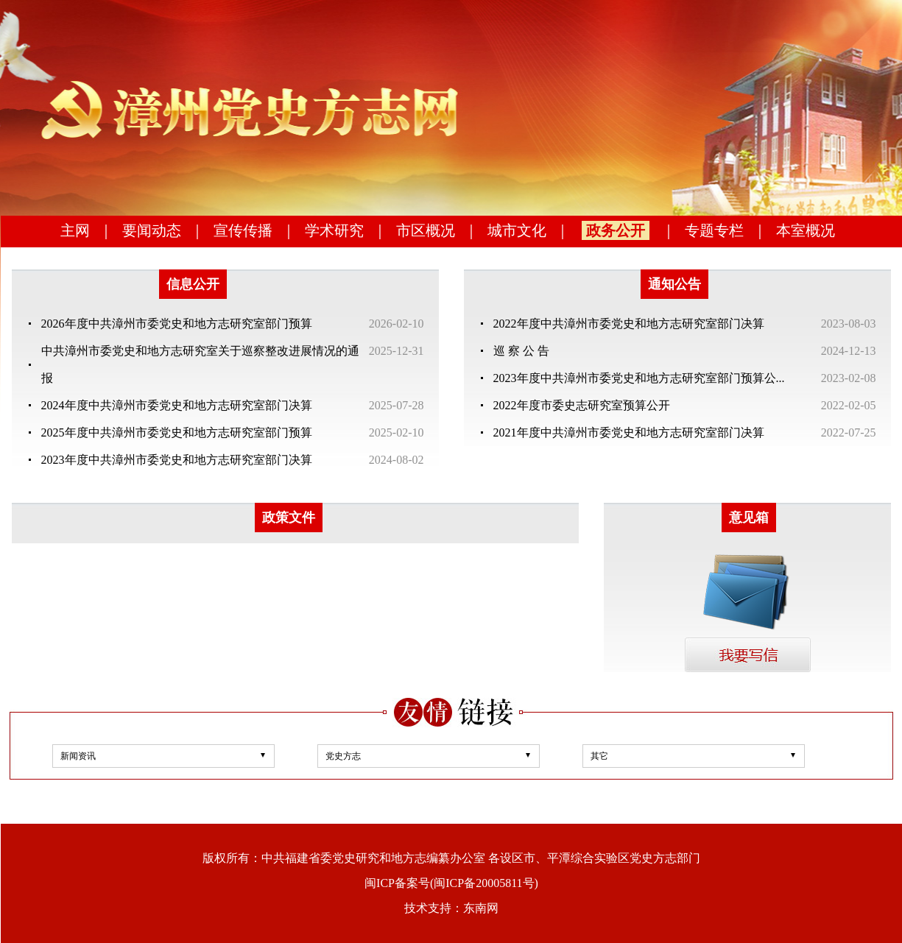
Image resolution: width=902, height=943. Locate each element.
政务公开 (615, 230)
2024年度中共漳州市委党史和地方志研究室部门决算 (176, 405)
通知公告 (674, 284)
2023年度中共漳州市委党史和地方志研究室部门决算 (176, 459)
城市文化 (516, 230)
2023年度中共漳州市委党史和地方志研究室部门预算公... (639, 378)
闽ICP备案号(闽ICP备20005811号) (451, 883)
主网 (75, 230)
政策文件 (288, 517)
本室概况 (805, 230)
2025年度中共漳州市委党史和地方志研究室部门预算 (176, 432)
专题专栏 (714, 230)
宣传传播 (243, 230)
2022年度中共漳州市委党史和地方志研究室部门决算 (628, 323)
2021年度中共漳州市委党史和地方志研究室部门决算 (628, 432)
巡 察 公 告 (521, 351)
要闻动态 (151, 230)
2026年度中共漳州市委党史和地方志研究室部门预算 (176, 323)
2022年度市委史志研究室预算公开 (581, 405)
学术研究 (334, 230)
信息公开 (192, 284)
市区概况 (425, 230)
